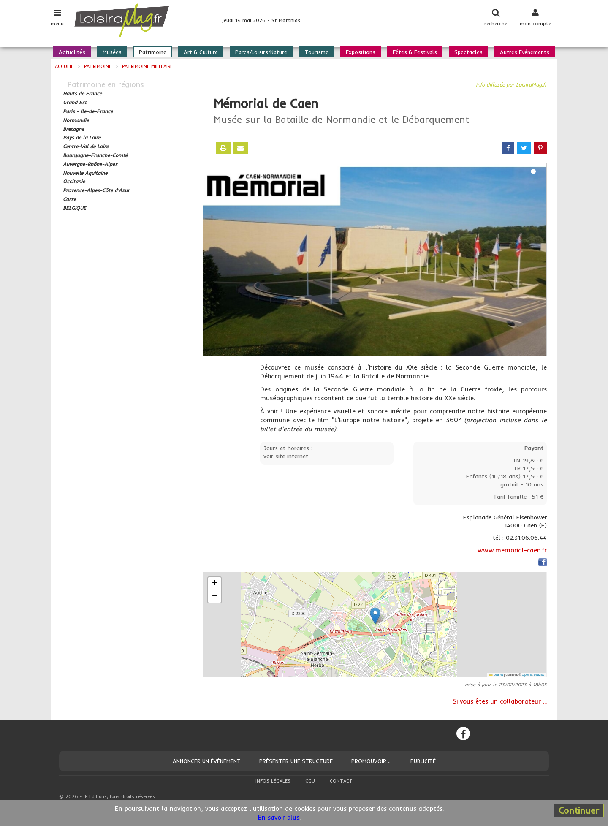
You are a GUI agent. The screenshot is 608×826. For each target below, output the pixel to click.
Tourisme (316, 52)
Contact (341, 781)
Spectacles (468, 52)
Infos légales (272, 781)
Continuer (579, 810)
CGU (310, 781)
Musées (112, 52)
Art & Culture (201, 52)
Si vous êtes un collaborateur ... (500, 701)
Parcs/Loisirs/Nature (261, 52)
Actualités (72, 52)
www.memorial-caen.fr (512, 550)
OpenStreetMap (533, 675)
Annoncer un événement (207, 761)
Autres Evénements (524, 52)
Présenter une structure (296, 761)
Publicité (423, 761)
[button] (375, 616)
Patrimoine (152, 52)
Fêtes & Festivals (415, 52)
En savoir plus (278, 817)
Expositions (360, 52)
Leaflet (496, 675)
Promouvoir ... (371, 761)
